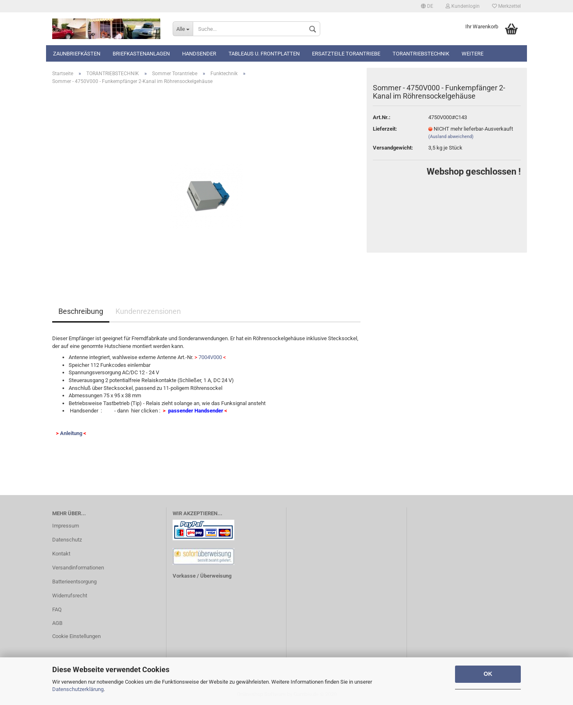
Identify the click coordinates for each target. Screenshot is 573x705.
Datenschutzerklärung (78, 689)
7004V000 (210, 357)
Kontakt (61, 554)
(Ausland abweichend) (451, 136)
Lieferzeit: (385, 129)
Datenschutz (67, 540)
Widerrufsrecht (69, 595)
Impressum (65, 526)
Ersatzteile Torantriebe (346, 54)
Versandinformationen (78, 567)
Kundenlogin (463, 6)
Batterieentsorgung (74, 581)
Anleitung (71, 433)
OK (488, 673)
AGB (57, 623)
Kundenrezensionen (148, 311)
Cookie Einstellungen (76, 636)
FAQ (57, 609)
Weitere (472, 54)
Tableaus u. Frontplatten (264, 54)
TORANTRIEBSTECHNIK (421, 54)
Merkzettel (506, 6)
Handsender (199, 54)
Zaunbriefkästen (76, 54)
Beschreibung (80, 311)
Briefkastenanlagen (141, 54)
